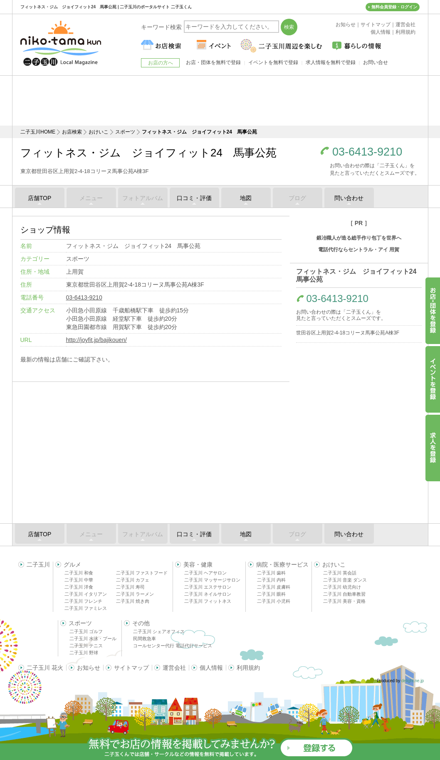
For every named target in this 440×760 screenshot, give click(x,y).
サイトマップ (131, 667)
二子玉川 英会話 (339, 572)
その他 (141, 623)
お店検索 (72, 132)
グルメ (72, 564)
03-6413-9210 (367, 152)
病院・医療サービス (282, 564)
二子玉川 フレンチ (83, 601)
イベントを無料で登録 (273, 62)
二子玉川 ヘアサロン (205, 572)
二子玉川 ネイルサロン (207, 594)
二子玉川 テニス (86, 645)
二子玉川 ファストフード (142, 572)
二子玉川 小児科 (273, 601)
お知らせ (88, 667)
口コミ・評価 (194, 198)
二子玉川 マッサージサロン (212, 579)
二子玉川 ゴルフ (86, 631)
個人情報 (211, 667)
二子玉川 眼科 (271, 594)
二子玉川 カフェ (132, 579)
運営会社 (174, 667)
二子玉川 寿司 (130, 586)
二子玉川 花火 (45, 667)
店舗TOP (40, 198)
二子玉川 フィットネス (207, 601)
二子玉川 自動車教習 (344, 594)
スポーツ (125, 132)
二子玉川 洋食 (78, 586)
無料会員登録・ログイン (394, 7)
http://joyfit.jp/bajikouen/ (96, 340)
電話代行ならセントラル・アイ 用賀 (358, 250)
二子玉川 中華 (78, 579)
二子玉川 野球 (83, 652)
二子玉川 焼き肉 (132, 601)
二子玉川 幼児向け (342, 586)
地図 (246, 198)
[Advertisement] (220, 100)
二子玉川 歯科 (271, 572)
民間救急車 (144, 638)
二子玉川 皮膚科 (273, 586)
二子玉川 (38, 564)
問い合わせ (348, 198)
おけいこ (99, 132)
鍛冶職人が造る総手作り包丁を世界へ (358, 238)
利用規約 (248, 667)
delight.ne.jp (412, 680)
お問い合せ (375, 62)
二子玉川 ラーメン (135, 594)
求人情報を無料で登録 (331, 62)
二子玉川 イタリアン (85, 594)
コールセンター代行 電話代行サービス (172, 645)
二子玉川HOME (37, 132)
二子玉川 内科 (271, 579)
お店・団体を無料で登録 (213, 62)
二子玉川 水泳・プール (92, 638)
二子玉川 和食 (78, 572)
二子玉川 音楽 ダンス (345, 579)
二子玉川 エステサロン (207, 586)
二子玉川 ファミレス (85, 608)
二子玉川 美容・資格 (344, 601)
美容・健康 (198, 564)
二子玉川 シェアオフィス (159, 631)
